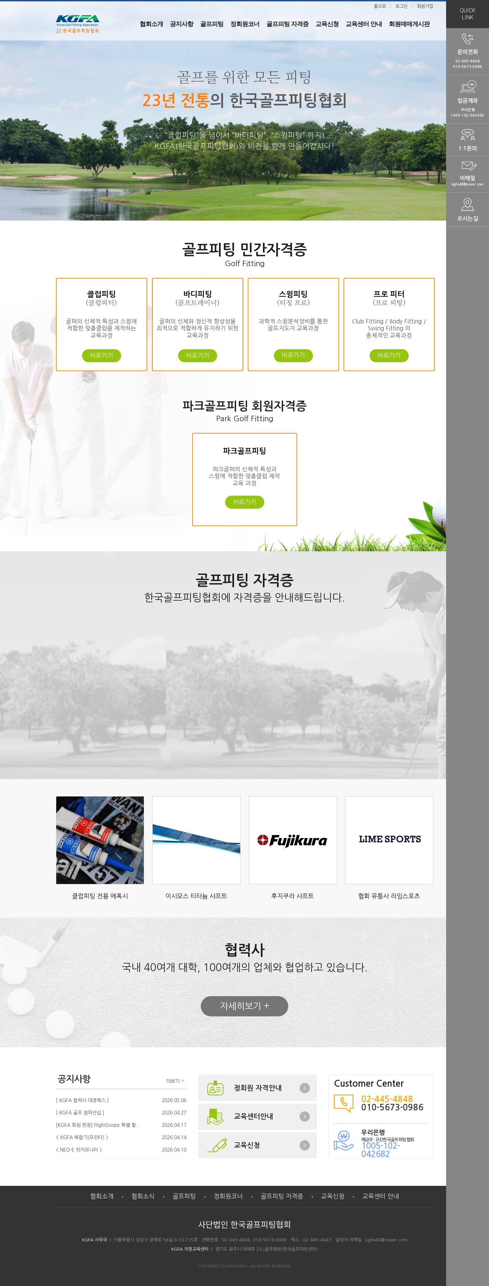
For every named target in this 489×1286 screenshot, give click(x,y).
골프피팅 (184, 1196)
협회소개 (102, 1196)
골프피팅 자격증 (282, 1196)
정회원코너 (228, 1196)
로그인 (401, 6)
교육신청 (333, 1196)
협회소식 (143, 1196)
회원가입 (425, 6)
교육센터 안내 (380, 1196)
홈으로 (380, 6)
